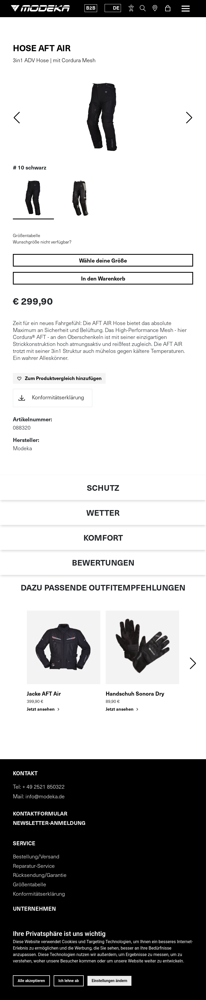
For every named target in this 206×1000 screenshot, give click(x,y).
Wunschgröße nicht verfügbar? (42, 242)
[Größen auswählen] (103, 260)
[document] (52, 398)
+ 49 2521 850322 (43, 787)
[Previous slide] (16, 117)
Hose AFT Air (42, 49)
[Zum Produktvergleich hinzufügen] (59, 378)
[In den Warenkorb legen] (103, 278)
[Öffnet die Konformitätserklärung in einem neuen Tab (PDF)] (52, 398)
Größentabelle (29, 885)
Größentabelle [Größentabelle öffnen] (26, 236)
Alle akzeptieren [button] (31, 981)
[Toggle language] (112, 8)
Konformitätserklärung (39, 894)
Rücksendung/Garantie (40, 875)
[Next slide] (189, 117)
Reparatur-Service (34, 866)
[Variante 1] (79, 198)
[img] (103, 117)
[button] (193, 663)
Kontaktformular (40, 814)
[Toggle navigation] (185, 8)
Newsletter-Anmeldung (50, 823)
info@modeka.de (45, 796)
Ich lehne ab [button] (68, 981)
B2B (90, 8)
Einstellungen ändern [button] (109, 981)
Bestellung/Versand (36, 856)
